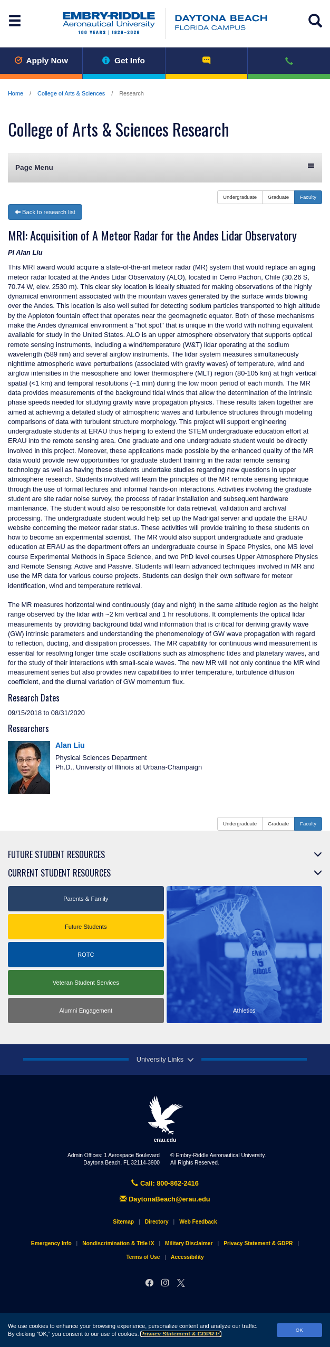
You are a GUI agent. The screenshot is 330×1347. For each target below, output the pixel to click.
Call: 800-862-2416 (165, 1183)
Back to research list (45, 212)
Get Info (123, 60)
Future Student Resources (56, 854)
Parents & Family (85, 899)
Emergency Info (51, 1243)
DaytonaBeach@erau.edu (165, 1199)
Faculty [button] (308, 197)
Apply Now (41, 60)
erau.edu (165, 1119)
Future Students (86, 926)
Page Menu (165, 166)
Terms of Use (143, 1257)
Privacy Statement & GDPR (180, 1334)
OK (299, 1330)
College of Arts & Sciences (71, 93)
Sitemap (123, 1222)
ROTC (85, 954)
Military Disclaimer (188, 1243)
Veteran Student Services (86, 982)
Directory (157, 1222)
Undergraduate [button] (240, 197)
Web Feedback (198, 1222)
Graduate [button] (278, 197)
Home (15, 93)
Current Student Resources (59, 873)
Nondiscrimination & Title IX (118, 1243)
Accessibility (187, 1257)
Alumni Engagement (85, 1010)
